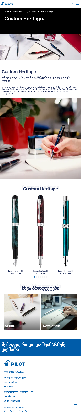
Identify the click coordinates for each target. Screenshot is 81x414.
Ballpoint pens (10, 396)
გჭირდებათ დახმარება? (15, 372)
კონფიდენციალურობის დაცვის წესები (17, 411)
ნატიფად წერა (31, 12)
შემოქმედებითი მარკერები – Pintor (19, 392)
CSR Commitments (12, 401)
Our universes (17, 12)
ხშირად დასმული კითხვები (15, 378)
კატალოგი (8, 386)
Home (7, 12)
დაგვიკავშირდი (10, 382)
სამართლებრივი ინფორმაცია (14, 407)
